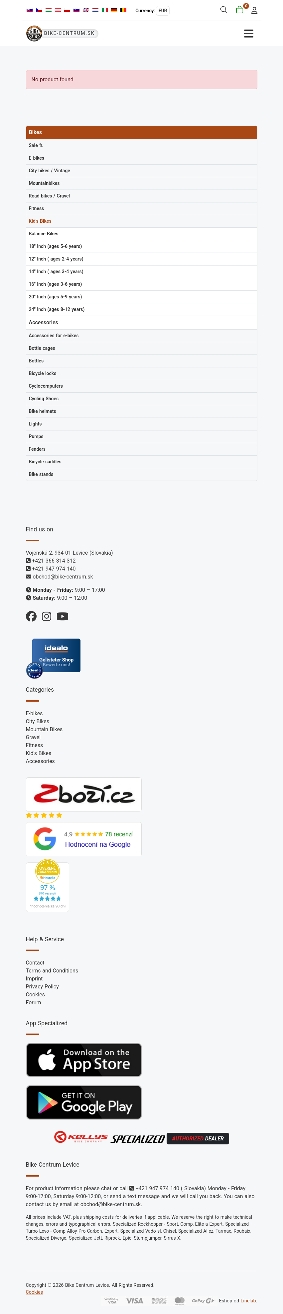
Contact (35, 963)
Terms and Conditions (52, 970)
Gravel (33, 737)
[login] (252, 10)
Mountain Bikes (44, 729)
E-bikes (34, 713)
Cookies (35, 994)
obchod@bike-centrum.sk (63, 577)
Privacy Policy (42, 986)
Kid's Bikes (39, 753)
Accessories (40, 761)
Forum (33, 1002)
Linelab (248, 1301)
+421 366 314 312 (53, 561)
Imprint (34, 978)
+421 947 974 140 (53, 569)
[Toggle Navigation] (199, 33)
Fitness (34, 745)
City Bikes (37, 721)
